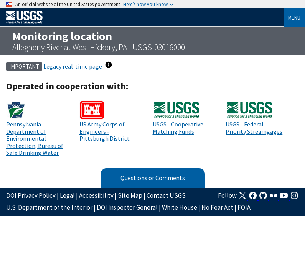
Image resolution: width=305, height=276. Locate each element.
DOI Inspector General (127, 207)
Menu (294, 17)
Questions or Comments (152, 178)
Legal (67, 195)
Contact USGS (166, 195)
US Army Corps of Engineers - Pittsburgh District (104, 131)
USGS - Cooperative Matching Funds (178, 127)
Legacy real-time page (73, 66)
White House (179, 207)
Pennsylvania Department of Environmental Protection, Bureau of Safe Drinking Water (34, 138)
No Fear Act (217, 207)
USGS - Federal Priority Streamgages (254, 127)
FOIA (244, 207)
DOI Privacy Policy (31, 195)
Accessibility (96, 195)
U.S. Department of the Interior (49, 207)
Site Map (130, 195)
